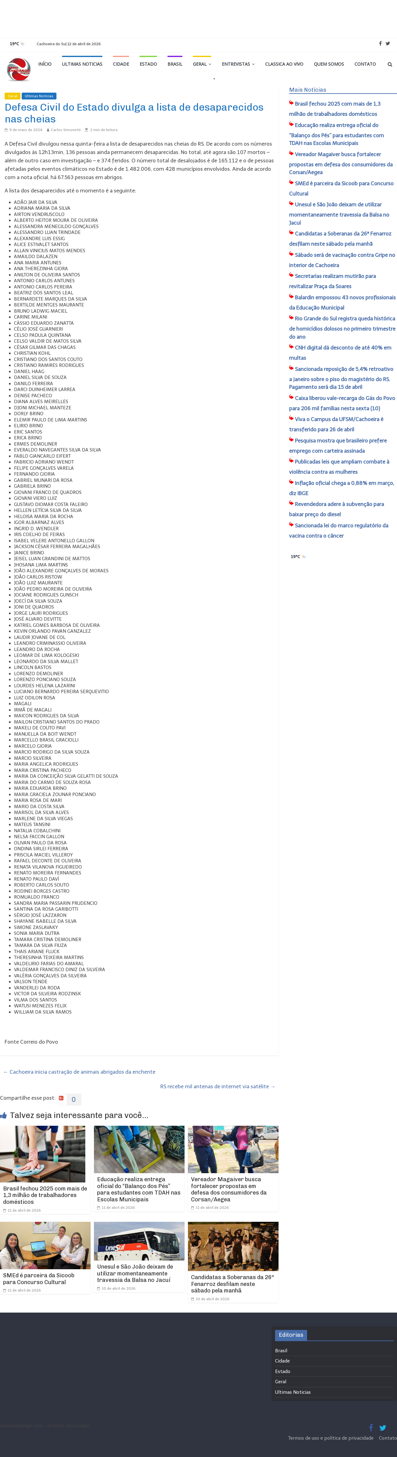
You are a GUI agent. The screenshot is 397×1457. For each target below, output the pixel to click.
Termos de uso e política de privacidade (331, 1438)
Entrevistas (236, 64)
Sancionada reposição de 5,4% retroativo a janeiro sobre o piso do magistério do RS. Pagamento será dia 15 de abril (341, 378)
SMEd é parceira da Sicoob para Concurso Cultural (38, 1279)
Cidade (121, 64)
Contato (365, 64)
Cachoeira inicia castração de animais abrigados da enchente (79, 1072)
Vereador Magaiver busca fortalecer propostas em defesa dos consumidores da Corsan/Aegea (229, 1189)
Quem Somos (329, 64)
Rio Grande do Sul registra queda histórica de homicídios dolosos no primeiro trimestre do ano (342, 327)
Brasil (174, 64)
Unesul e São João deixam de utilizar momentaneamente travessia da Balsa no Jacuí (135, 1273)
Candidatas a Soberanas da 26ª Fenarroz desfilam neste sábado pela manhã (232, 1284)
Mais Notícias (307, 89)
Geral (200, 64)
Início (44, 64)
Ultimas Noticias (82, 64)
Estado (148, 64)
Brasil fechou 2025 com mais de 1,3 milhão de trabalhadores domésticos (45, 1195)
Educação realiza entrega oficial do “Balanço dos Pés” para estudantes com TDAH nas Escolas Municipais (139, 1189)
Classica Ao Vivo (284, 64)
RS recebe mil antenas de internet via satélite (217, 1086)
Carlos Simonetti (66, 130)
